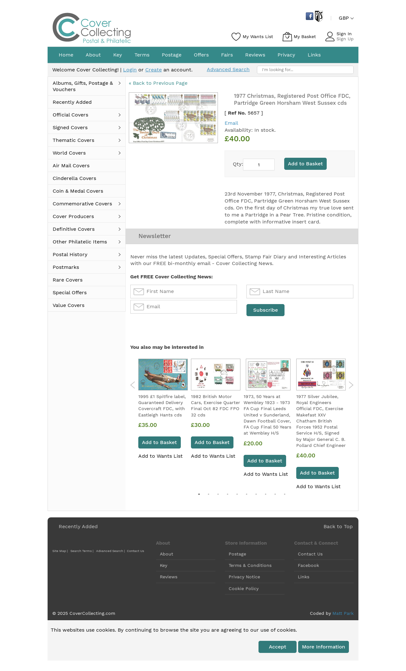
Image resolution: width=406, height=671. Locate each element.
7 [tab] (256, 495)
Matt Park (343, 614)
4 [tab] (227, 495)
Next (351, 385)
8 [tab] (265, 495)
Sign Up (345, 38)
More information (323, 648)
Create (153, 70)
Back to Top (338, 527)
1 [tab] (199, 495)
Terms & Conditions (250, 566)
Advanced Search (228, 69)
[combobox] (305, 70)
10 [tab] (284, 495)
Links (303, 577)
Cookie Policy (244, 589)
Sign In (344, 33)
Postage (237, 554)
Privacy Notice (244, 577)
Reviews (168, 577)
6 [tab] (246, 495)
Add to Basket (159, 443)
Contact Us (135, 552)
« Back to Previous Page (158, 83)
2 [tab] (208, 495)
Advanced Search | (111, 552)
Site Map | (60, 552)
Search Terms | (81, 552)
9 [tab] (275, 495)
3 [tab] (218, 495)
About (166, 554)
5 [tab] (237, 495)
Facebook (308, 566)
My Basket (305, 36)
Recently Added (78, 527)
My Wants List (258, 36)
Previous (132, 385)
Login (130, 70)
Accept (277, 648)
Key (163, 566)
